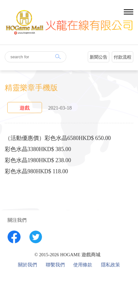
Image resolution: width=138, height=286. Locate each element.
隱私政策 (110, 265)
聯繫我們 (55, 265)
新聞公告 (98, 57)
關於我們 (27, 265)
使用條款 (82, 265)
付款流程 (122, 57)
